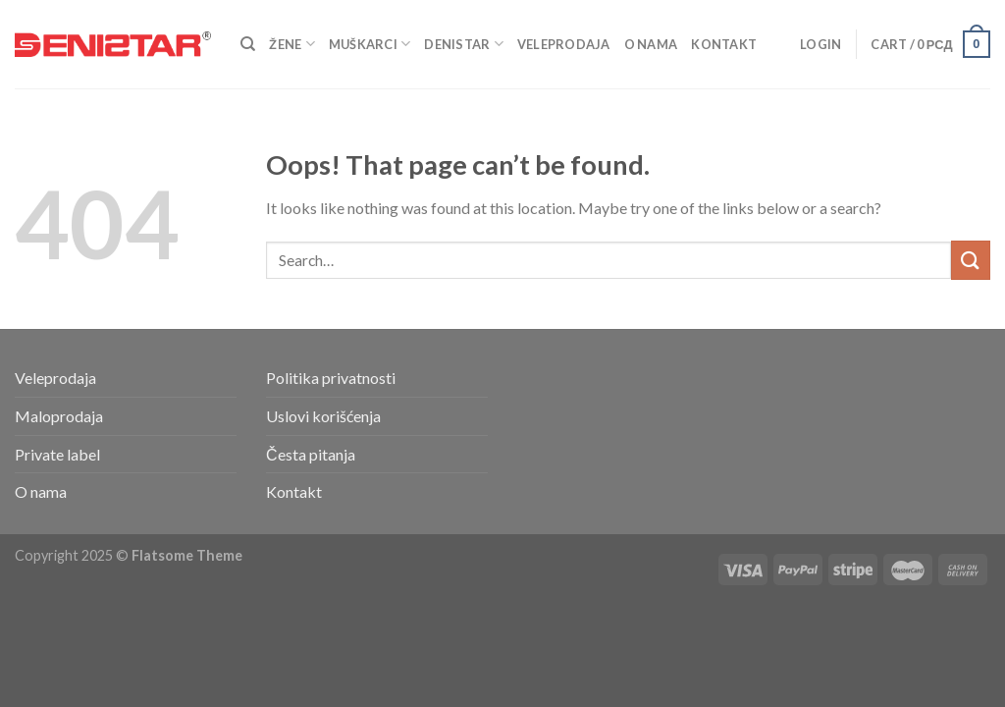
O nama (651, 44)
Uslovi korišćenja (323, 416)
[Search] (247, 44)
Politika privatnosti (331, 377)
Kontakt (724, 44)
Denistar (463, 43)
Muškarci (370, 43)
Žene (291, 43)
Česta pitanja (310, 454)
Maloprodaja (59, 416)
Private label (57, 454)
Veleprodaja (563, 44)
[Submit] (970, 260)
